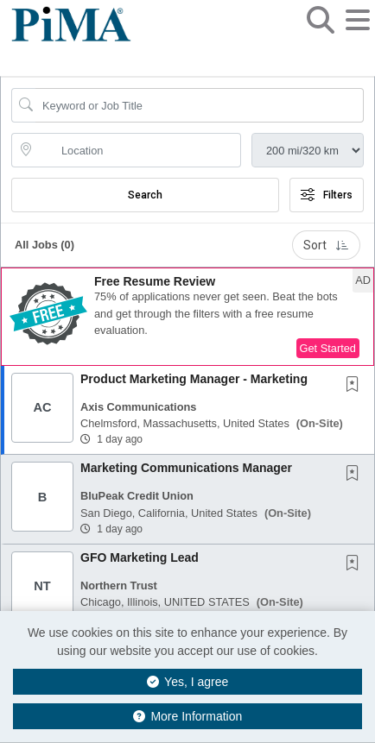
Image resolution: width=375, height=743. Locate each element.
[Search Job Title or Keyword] (199, 105)
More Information (188, 716)
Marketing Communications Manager (186, 468)
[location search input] (138, 150)
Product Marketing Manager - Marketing (194, 379)
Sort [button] (326, 245)
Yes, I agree (188, 682)
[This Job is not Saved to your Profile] (356, 386)
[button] (357, 33)
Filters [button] (327, 195)
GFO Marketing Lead (139, 557)
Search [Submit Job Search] (145, 195)
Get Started (328, 348)
